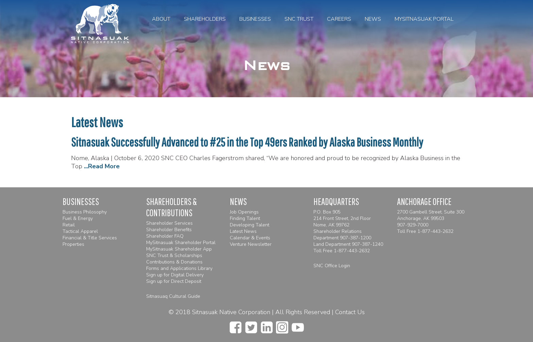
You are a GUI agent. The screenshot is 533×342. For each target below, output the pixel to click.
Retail (69, 225)
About (161, 19)
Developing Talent (249, 225)
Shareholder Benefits (169, 229)
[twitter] (251, 325)
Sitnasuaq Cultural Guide (173, 296)
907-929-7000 (412, 225)
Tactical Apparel (80, 231)
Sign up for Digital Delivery (175, 275)
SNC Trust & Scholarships (174, 255)
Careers (339, 19)
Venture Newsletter (251, 244)
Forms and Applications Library (179, 268)
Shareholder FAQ (165, 236)
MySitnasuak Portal (424, 19)
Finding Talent (245, 218)
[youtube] (298, 325)
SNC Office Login (331, 265)
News (373, 19)
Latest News (243, 231)
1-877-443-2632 (352, 250)
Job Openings (244, 212)
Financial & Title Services (90, 238)
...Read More (102, 166)
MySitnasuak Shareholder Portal (181, 242)
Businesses (255, 19)
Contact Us (350, 312)
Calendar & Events (250, 238)
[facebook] (235, 325)
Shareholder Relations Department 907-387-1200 (342, 234)
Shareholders (205, 19)
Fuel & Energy (78, 218)
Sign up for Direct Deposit (173, 281)
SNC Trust (299, 19)
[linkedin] (266, 325)
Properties (73, 244)
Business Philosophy (85, 212)
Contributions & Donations (174, 262)
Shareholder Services (169, 223)
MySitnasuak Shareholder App (179, 249)
